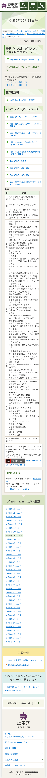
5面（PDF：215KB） (19, 161)
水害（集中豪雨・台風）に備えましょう (25, 660)
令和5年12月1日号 (13, 690)
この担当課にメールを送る (17, 489)
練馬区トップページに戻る (16, 765)
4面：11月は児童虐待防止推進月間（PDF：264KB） (25, 153)
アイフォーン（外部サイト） (17, 82)
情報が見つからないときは (21, 703)
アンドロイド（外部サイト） (17, 85)
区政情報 (28, 31)
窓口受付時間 (10, 748)
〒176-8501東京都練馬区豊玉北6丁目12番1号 (19, 735)
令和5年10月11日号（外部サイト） (25, 60)
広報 (34, 31)
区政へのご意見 (11, 760)
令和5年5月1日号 (12, 687)
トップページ (18, 31)
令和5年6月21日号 (31, 687)
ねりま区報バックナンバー (15, 34)
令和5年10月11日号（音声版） (23, 100)
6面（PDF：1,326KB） (20, 168)
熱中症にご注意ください (18, 665)
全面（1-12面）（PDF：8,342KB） (25, 117)
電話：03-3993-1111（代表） (17, 742)
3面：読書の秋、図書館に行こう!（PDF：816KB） (24, 143)
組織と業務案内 (11, 754)
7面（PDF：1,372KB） (20, 175)
